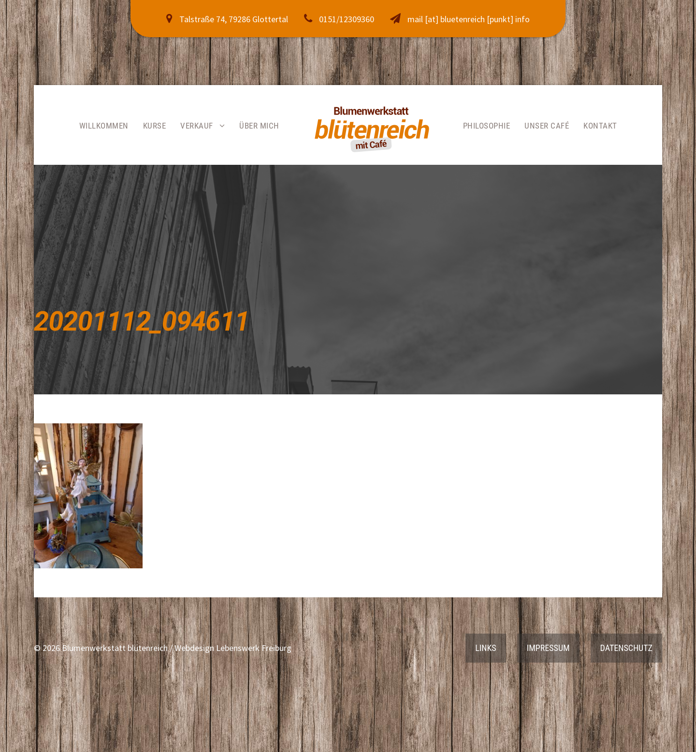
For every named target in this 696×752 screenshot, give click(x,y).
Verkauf (196, 125)
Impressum (548, 648)
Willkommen (104, 125)
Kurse (154, 125)
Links (485, 648)
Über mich (259, 125)
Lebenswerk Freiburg (253, 647)
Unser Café (546, 125)
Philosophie (486, 125)
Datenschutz (626, 648)
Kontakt (600, 125)
